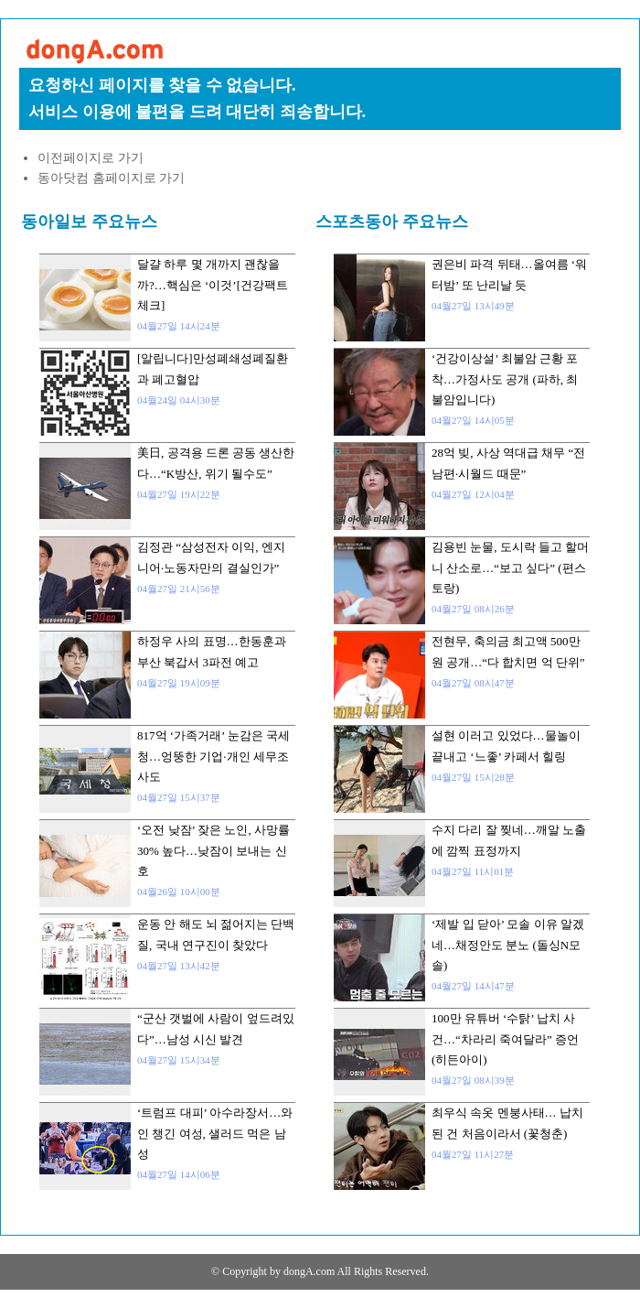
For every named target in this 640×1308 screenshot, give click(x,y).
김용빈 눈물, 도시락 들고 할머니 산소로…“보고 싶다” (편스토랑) (510, 567)
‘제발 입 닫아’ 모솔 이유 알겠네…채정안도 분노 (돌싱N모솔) (508, 944)
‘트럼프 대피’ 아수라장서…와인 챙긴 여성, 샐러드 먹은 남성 (215, 1133)
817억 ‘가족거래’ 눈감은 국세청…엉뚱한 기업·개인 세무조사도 (213, 756)
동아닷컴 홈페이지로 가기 (111, 178)
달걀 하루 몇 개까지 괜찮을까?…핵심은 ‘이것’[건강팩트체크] (212, 284)
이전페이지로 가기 (90, 158)
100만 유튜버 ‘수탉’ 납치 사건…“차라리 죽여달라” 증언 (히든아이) (505, 1038)
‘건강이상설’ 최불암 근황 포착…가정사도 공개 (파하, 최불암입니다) (505, 378)
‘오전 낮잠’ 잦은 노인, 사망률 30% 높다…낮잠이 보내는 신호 (213, 850)
